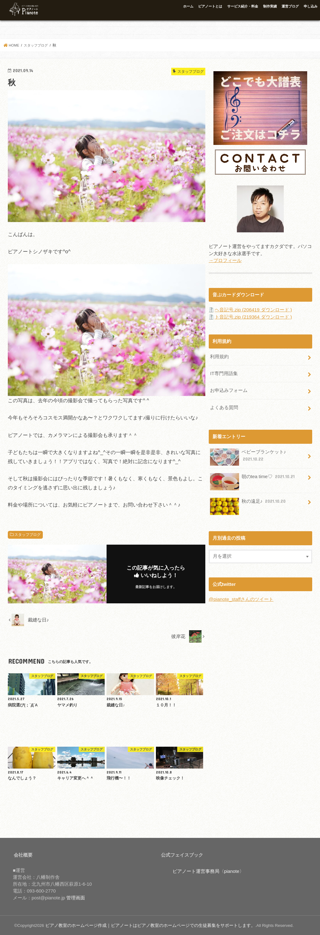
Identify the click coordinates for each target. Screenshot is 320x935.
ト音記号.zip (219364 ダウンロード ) (253, 316)
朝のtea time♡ (252, 476)
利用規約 (219, 355)
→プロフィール (225, 260)
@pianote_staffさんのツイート (241, 596)
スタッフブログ (27, 534)
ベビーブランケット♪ (248, 454)
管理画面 (75, 897)
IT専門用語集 (224, 372)
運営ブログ (290, 6)
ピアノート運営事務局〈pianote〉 (208, 871)
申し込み (311, 6)
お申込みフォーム (229, 388)
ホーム (188, 6)
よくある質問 (224, 405)
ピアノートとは (210, 6)
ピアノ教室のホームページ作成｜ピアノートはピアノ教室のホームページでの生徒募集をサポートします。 (142, 925)
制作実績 (270, 6)
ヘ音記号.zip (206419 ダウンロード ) (253, 309)
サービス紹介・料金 (242, 6)
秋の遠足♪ (248, 500)
